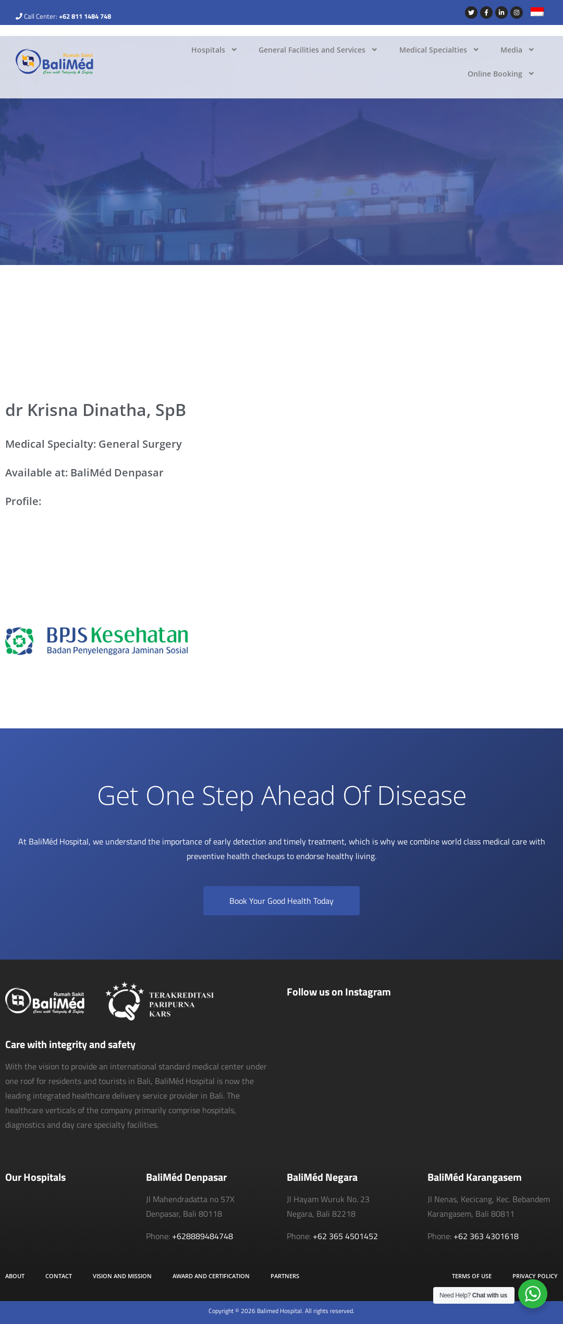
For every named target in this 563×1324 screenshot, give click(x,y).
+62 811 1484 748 (85, 16)
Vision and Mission (122, 1276)
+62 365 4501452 (345, 1236)
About (15, 1276)
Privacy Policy (535, 1276)
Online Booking (501, 73)
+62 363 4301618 (486, 1236)
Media (517, 49)
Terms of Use (472, 1276)
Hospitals (214, 49)
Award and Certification (211, 1276)
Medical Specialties (439, 49)
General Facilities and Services (318, 49)
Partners (285, 1276)
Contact (58, 1276)
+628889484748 (202, 1236)
